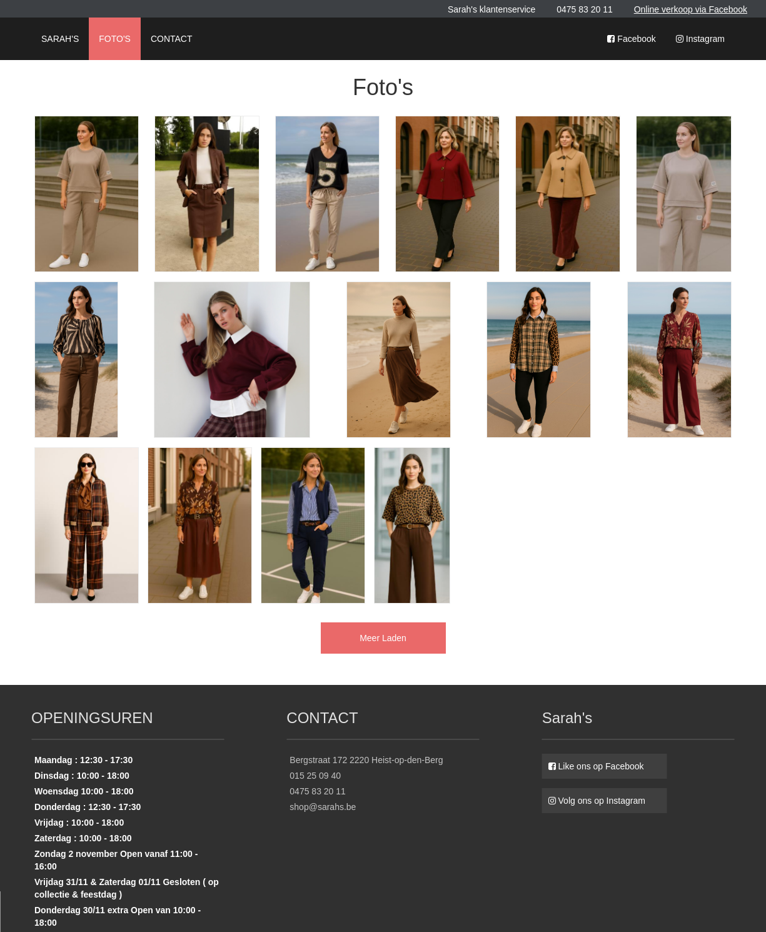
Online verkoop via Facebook (690, 9)
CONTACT (172, 39)
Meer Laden (383, 638)
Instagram (700, 39)
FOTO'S (115, 39)
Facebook (631, 39)
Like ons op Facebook (596, 766)
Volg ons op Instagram (596, 801)
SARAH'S (60, 39)
